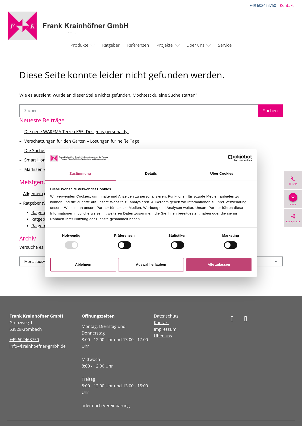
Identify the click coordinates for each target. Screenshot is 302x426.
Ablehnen (83, 265)
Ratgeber (111, 45)
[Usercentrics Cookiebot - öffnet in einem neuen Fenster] (231, 157)
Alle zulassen (219, 265)
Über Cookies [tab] (221, 174)
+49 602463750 (262, 5)
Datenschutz (166, 316)
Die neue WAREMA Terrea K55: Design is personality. (76, 131)
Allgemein (33, 193)
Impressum (165, 329)
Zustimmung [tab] (80, 174)
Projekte (165, 45)
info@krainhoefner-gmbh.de (37, 346)
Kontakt (287, 5)
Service (225, 45)
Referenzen (138, 45)
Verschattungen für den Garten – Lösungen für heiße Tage (81, 141)
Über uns (195, 45)
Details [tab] (151, 174)
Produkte (79, 45)
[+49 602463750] (293, 180)
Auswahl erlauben (151, 265)
